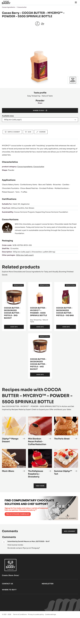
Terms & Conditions (20, 614)
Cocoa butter (22, 7)
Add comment (69, 531)
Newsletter (47, 584)
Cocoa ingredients (8, 7)
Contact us (7, 584)
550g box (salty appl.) (25, 255)
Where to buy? (9, 590)
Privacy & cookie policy (36, 614)
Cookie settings (50, 614)
